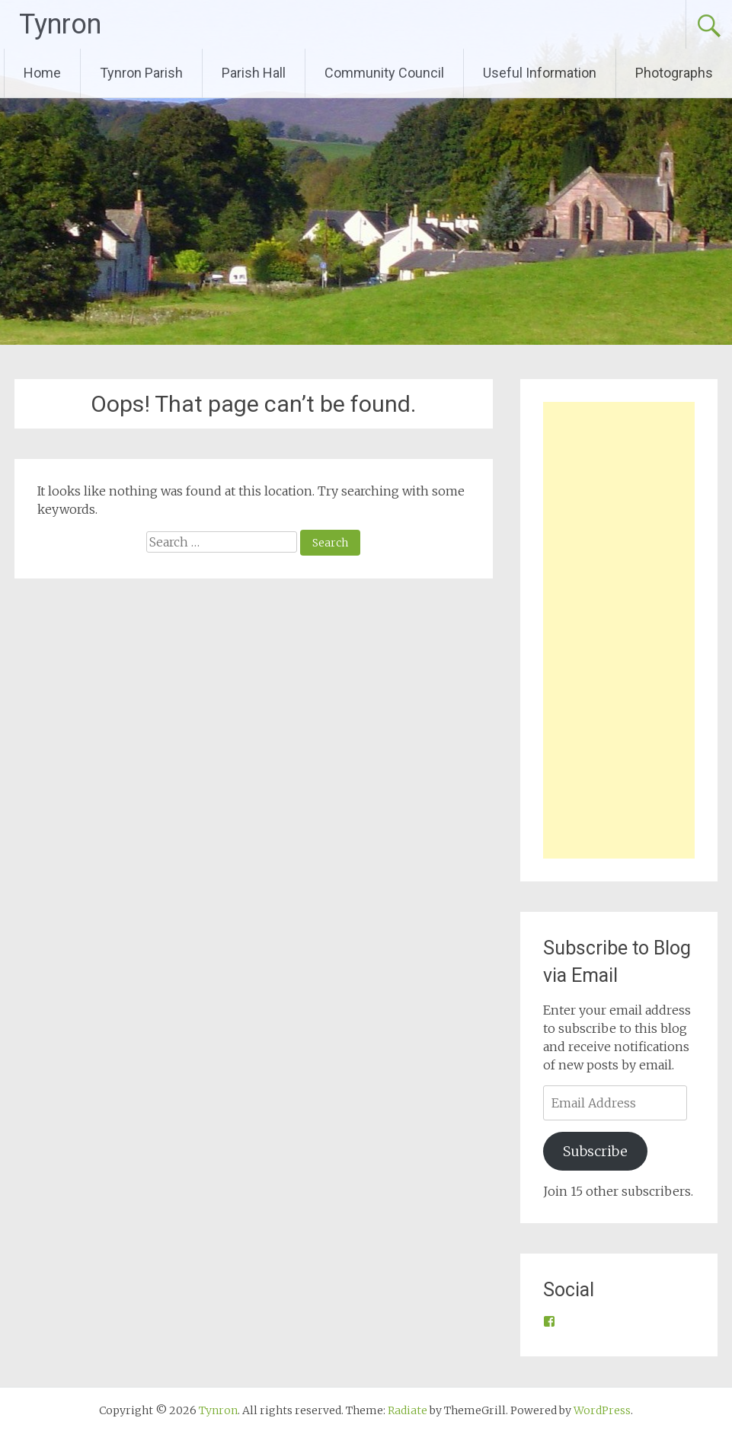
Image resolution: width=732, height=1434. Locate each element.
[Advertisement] (618, 630)
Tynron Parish (141, 73)
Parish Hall (254, 73)
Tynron (60, 24)
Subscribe (595, 1151)
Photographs (674, 73)
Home (42, 73)
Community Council (384, 73)
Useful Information (539, 73)
